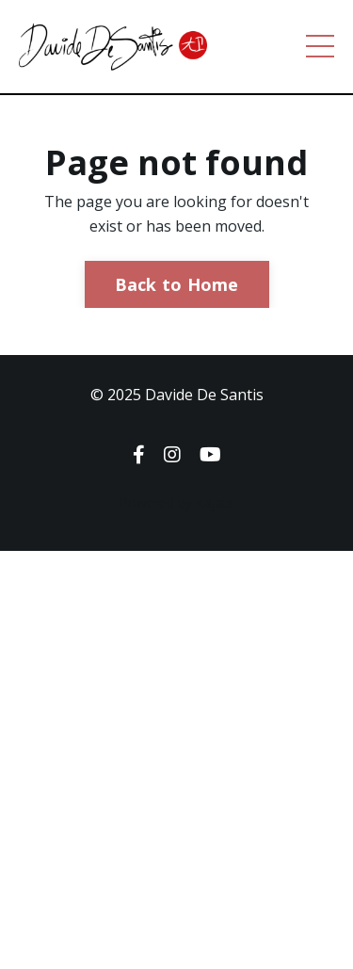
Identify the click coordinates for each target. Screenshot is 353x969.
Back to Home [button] (177, 284)
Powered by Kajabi (176, 502)
